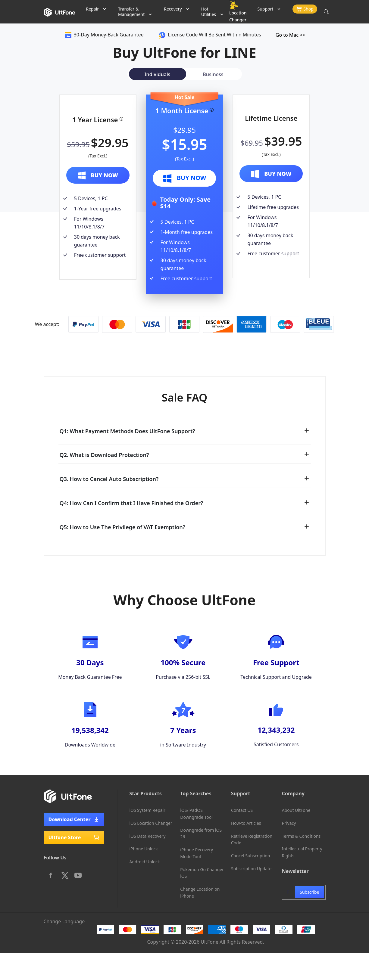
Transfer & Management (131, 11)
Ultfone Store (73, 837)
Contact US (242, 810)
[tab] (156, 74)
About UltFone (296, 810)
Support (265, 9)
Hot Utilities (208, 11)
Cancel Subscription (250, 855)
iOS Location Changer (151, 823)
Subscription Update (251, 868)
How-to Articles (246, 823)
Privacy (289, 823)
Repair (92, 9)
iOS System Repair (148, 810)
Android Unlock (145, 862)
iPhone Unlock (144, 849)
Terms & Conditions (301, 836)
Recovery (173, 9)
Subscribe (309, 892)
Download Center (73, 819)
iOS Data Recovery (148, 836)
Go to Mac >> (290, 35)
